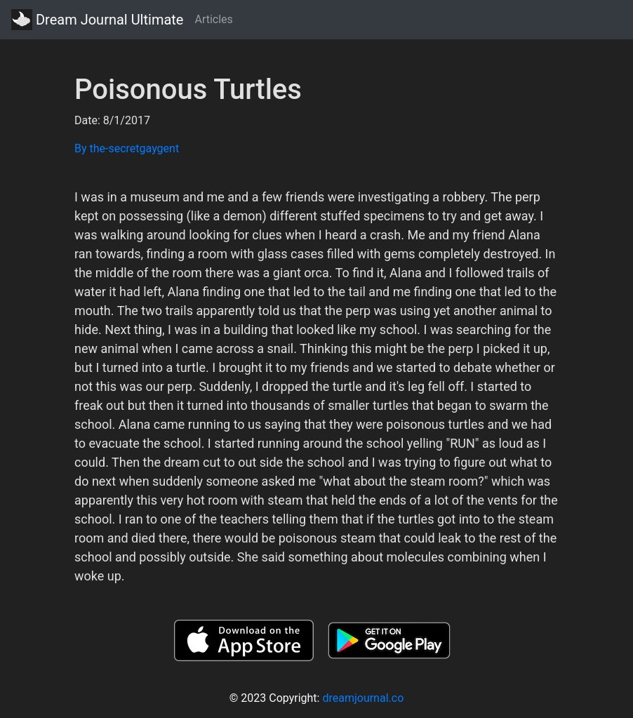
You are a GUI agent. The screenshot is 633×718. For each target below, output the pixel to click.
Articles (213, 19)
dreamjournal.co (363, 698)
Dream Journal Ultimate (97, 19)
